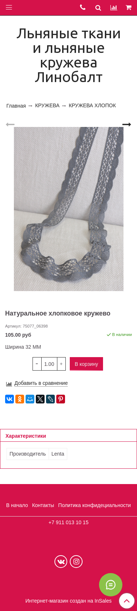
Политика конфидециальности (94, 505)
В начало (17, 505)
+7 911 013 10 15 (68, 522)
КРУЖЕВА (47, 105)
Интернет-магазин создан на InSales (68, 600)
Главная (16, 106)
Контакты (43, 505)
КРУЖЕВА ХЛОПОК (92, 105)
